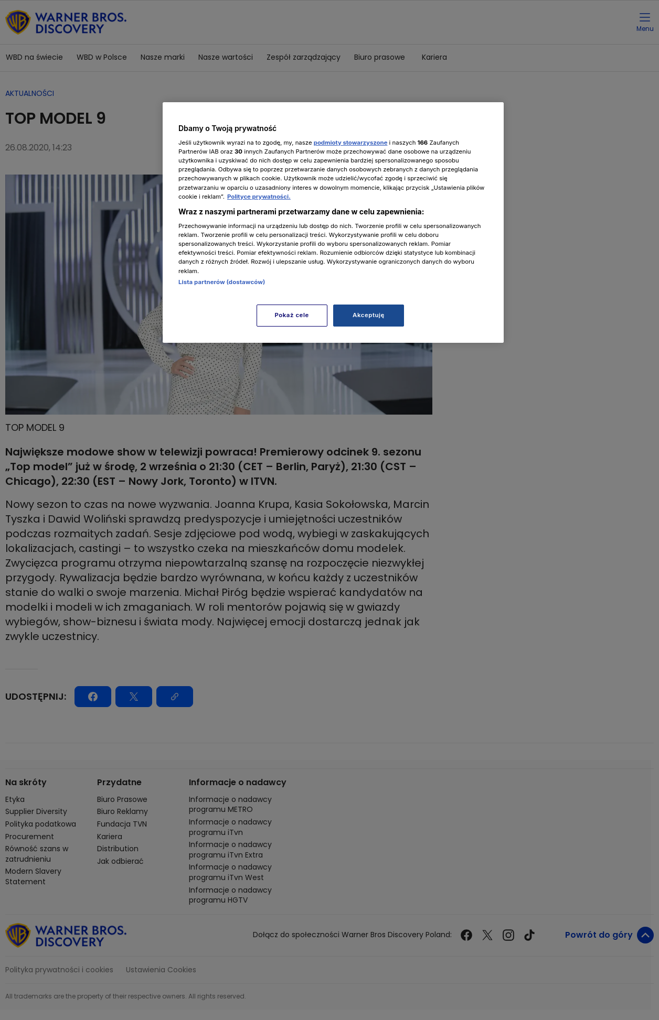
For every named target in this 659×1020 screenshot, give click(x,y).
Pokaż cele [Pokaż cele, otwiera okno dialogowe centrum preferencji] (292, 315)
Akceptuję (369, 315)
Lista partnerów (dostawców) (221, 282)
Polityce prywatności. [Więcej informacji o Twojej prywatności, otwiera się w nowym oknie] (259, 196)
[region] (333, 222)
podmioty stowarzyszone (351, 142)
